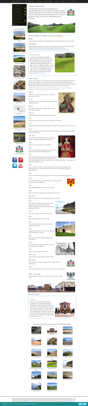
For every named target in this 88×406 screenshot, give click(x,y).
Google (31, 400)
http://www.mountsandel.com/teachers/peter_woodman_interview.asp (50, 49)
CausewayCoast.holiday (16, 1)
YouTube (70, 400)
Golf (68, 1)
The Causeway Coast (30, 1)
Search (73, 1)
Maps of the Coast (19, 21)
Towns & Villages (19, 12)
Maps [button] (63, 1)
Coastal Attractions (19, 9)
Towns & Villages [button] (49, 1)
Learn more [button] (34, 403)
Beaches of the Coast (19, 15)
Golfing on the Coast (17, 18)
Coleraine (32, 299)
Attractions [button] (39, 1)
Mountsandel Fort (35, 55)
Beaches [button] (57, 1)
